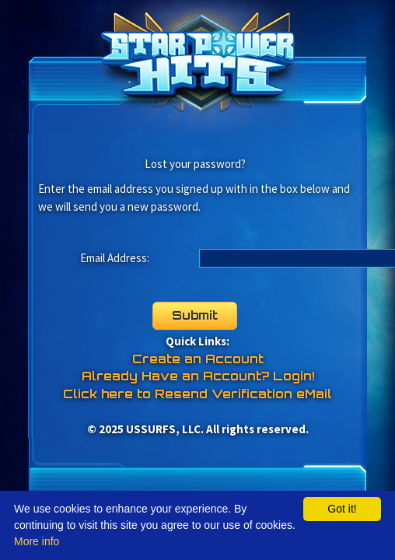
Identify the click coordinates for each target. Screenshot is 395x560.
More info (36, 541)
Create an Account (198, 359)
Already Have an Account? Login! (198, 376)
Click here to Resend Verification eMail (197, 394)
